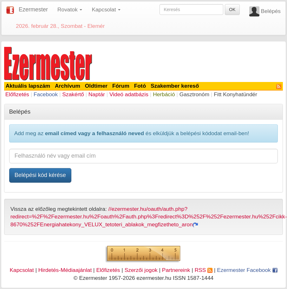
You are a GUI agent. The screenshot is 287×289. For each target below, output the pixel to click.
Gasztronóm (194, 94)
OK (232, 9)
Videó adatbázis (128, 94)
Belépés (271, 11)
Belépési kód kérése (40, 175)
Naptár (96, 94)
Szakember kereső (175, 86)
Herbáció (164, 94)
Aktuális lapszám (28, 86)
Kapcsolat (22, 270)
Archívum (67, 86)
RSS (203, 270)
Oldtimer (96, 86)
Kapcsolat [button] (106, 9)
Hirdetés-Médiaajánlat (65, 270)
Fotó (140, 86)
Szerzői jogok (141, 270)
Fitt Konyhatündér (235, 94)
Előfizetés (17, 94)
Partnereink (176, 270)
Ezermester (33, 9)
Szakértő (73, 94)
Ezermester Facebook (247, 270)
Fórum (120, 86)
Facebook (46, 94)
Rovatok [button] (69, 9)
